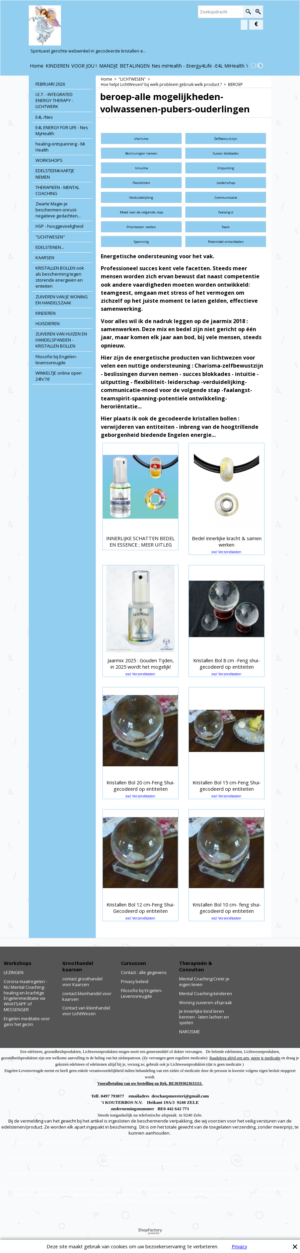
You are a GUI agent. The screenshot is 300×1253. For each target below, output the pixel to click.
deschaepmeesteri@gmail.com (180, 1095)
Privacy (239, 1246)
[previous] (253, 66)
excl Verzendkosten (226, 552)
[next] (260, 66)
